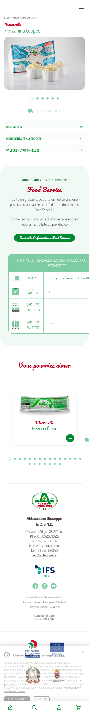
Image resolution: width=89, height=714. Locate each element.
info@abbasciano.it (44, 555)
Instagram (45, 586)
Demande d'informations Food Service (44, 238)
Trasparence (54, 606)
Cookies (61, 602)
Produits (15, 17)
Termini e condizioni (32, 602)
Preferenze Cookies (38, 606)
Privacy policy (49, 602)
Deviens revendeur (53, 597)
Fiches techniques (34, 597)
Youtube (54, 586)
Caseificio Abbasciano (19, 7)
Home (10, 707)
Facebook (35, 586)
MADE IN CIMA (48, 619)
